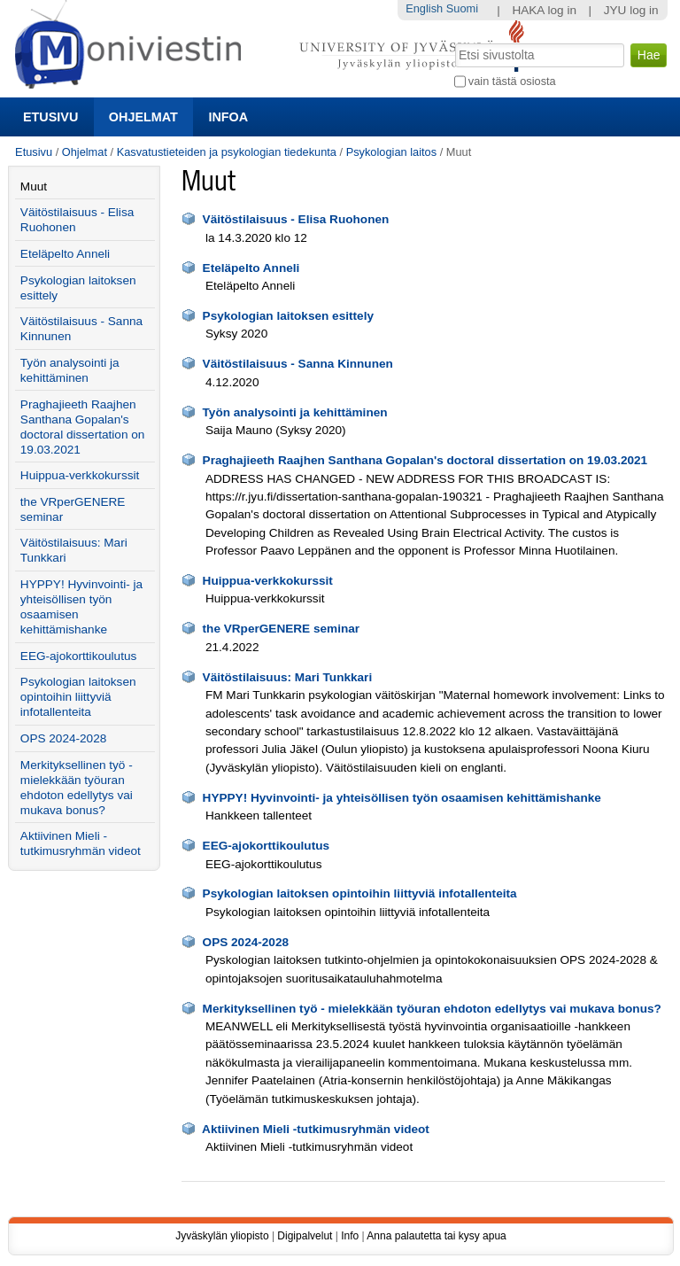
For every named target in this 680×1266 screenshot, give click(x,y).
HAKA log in (544, 10)
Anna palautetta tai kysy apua (436, 1236)
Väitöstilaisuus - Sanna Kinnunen (298, 363)
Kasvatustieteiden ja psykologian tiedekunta (226, 152)
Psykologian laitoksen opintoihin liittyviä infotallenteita (360, 893)
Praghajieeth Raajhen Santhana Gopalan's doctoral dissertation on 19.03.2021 (425, 460)
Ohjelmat (143, 117)
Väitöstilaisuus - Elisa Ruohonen (296, 219)
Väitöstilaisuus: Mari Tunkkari (288, 677)
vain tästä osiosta (512, 81)
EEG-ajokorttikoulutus (266, 845)
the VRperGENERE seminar (281, 628)
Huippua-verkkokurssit (268, 580)
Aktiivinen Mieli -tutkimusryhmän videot (315, 1129)
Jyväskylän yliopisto (221, 1236)
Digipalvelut (304, 1236)
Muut (33, 186)
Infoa (228, 117)
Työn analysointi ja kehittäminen (295, 412)
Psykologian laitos (391, 152)
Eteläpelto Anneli (251, 268)
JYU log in (631, 10)
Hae (452, 42)
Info (350, 1236)
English (424, 8)
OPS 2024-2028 (246, 942)
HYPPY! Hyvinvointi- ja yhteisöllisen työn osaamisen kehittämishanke (402, 797)
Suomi (462, 8)
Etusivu (50, 117)
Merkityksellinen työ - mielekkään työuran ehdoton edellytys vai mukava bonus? (432, 1008)
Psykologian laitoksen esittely (288, 315)
